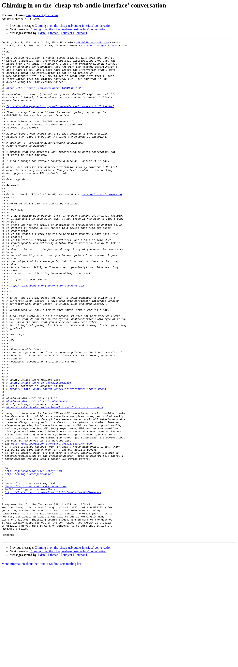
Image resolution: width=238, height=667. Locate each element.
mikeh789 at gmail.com (92, 43)
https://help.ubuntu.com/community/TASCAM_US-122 (43, 97)
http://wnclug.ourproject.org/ (28, 561)
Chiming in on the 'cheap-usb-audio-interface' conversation (73, 25)
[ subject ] (67, 33)
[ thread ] (54, 33)
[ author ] (81, 33)
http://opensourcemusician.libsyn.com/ (34, 557)
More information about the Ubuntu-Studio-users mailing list (41, 663)
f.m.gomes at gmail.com (42, 15)
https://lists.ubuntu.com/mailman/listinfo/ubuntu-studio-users (58, 459)
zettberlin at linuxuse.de (102, 225)
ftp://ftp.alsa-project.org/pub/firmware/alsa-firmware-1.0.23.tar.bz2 (60, 119)
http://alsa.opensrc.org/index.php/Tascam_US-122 (47, 335)
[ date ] (42, 33)
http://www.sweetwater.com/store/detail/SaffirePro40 (51, 524)
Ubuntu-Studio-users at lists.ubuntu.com (40, 451)
